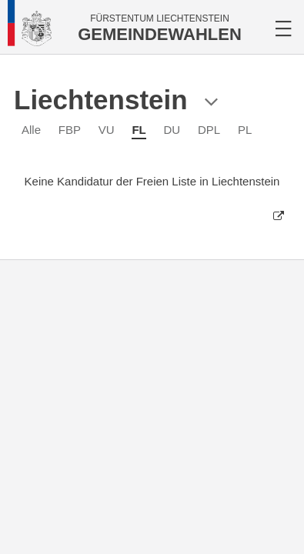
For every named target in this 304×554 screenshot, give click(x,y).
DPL (209, 129)
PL (245, 129)
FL (138, 129)
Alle (31, 129)
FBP (69, 129)
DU (172, 129)
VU (107, 129)
